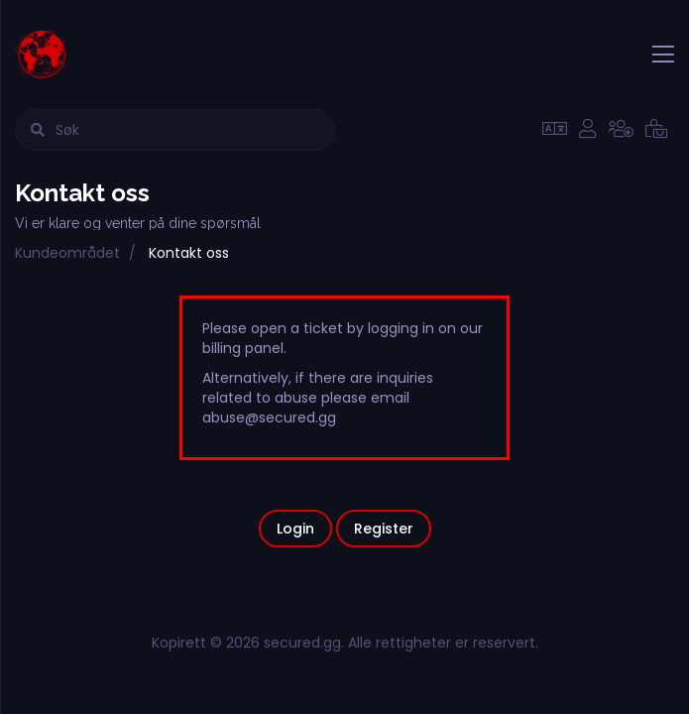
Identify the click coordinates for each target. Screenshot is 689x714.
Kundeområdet (67, 253)
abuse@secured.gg (269, 417)
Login (295, 528)
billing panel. (244, 348)
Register (383, 528)
